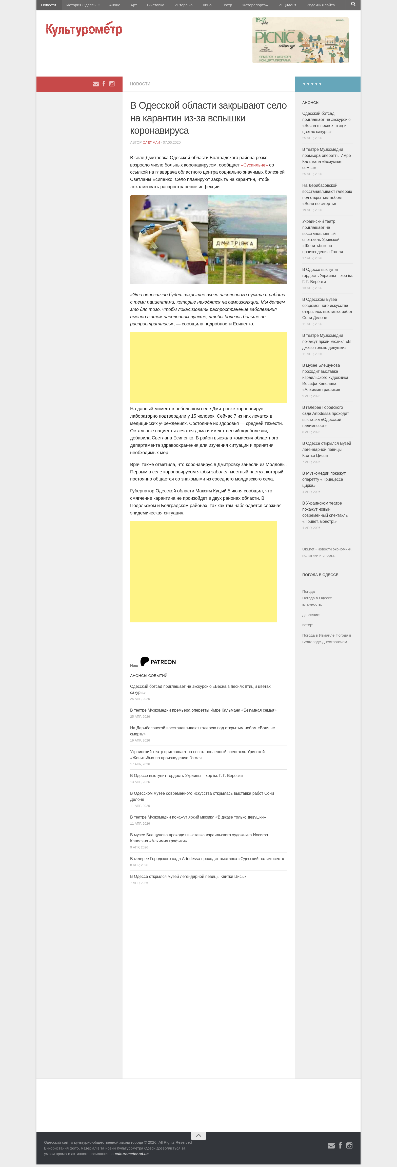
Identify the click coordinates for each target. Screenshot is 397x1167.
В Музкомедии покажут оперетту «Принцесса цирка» (324, 482)
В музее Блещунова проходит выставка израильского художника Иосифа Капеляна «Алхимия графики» (325, 380)
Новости (48, 6)
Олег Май (152, 145)
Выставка (146, 6)
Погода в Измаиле (318, 638)
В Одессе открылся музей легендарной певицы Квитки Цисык (188, 879)
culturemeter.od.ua (132, 1156)
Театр (209, 6)
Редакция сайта (297, 6)
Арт (127, 6)
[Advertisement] (208, 370)
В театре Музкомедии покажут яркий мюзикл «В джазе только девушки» (198, 820)
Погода (308, 594)
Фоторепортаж (235, 6)
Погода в (317, 600)
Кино (192, 6)
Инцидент (265, 6)
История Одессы (78, 6)
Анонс (110, 6)
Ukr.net (308, 551)
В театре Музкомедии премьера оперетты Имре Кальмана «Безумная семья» (203, 713)
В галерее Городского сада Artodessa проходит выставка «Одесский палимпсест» (207, 861)
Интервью (171, 6)
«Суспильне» (255, 167)
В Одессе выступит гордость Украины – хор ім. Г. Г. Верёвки (186, 778)
